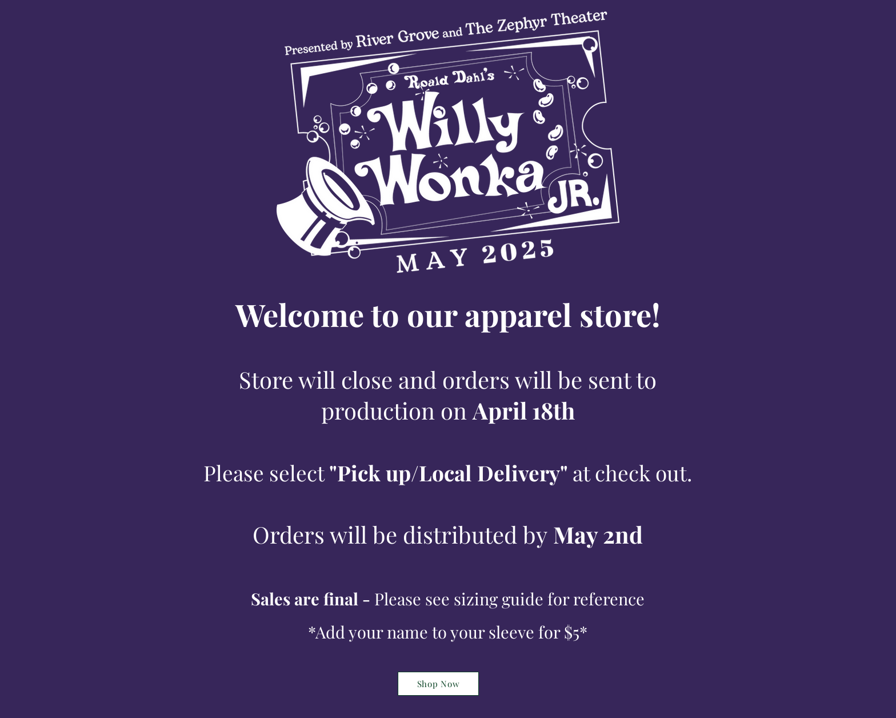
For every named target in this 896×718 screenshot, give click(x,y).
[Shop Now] (438, 684)
